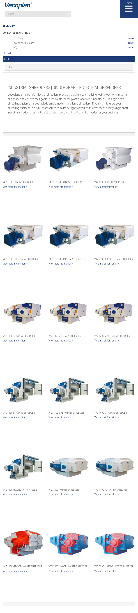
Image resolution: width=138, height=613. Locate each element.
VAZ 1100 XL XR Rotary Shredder (67, 259)
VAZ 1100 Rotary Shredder (18, 182)
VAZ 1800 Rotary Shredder (64, 489)
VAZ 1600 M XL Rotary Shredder (20, 489)
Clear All (7, 53)
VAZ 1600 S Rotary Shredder (19, 412)
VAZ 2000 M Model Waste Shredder (22, 566)
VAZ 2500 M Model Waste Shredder (114, 566)
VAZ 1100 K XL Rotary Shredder (20, 259)
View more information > (15, 186)
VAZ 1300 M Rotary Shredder (65, 336)
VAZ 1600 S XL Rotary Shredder (66, 412)
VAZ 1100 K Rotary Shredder (110, 182)
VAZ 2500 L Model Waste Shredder (68, 566)
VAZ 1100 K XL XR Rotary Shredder (113, 259)
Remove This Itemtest (131, 38)
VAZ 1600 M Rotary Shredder (110, 412)
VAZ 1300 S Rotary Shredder (19, 336)
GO (68, 14)
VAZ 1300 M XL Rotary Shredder (112, 336)
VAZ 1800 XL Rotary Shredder (111, 489)
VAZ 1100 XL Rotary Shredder (65, 182)
